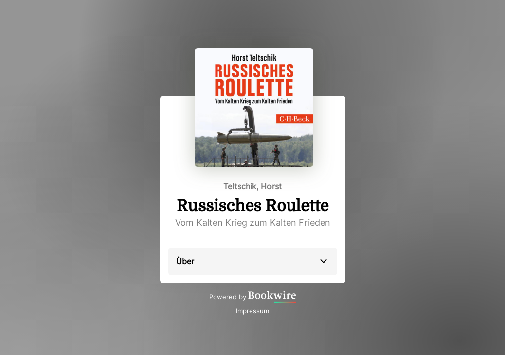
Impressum (252, 311)
